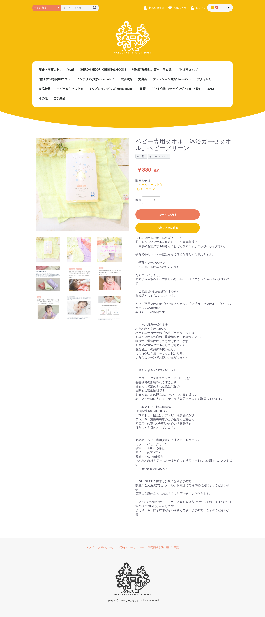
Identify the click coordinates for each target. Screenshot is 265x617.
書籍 (143, 88)
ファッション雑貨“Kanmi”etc (172, 79)
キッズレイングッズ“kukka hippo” (111, 88)
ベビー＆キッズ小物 (69, 88)
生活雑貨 (126, 79)
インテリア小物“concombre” (95, 79)
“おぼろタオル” (189, 69)
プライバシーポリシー (131, 547)
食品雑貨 (45, 88)
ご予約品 (59, 98)
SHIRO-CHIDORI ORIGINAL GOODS (103, 69)
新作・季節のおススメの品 (56, 69)
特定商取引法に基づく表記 (163, 547)
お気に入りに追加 (167, 227)
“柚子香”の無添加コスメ (55, 79)
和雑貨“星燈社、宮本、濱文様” (152, 69)
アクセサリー (206, 79)
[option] (82, 184)
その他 (43, 98)
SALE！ (212, 88)
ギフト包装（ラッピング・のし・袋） (176, 88)
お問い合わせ (106, 547)
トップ (90, 547)
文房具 (142, 79)
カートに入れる (168, 214)
